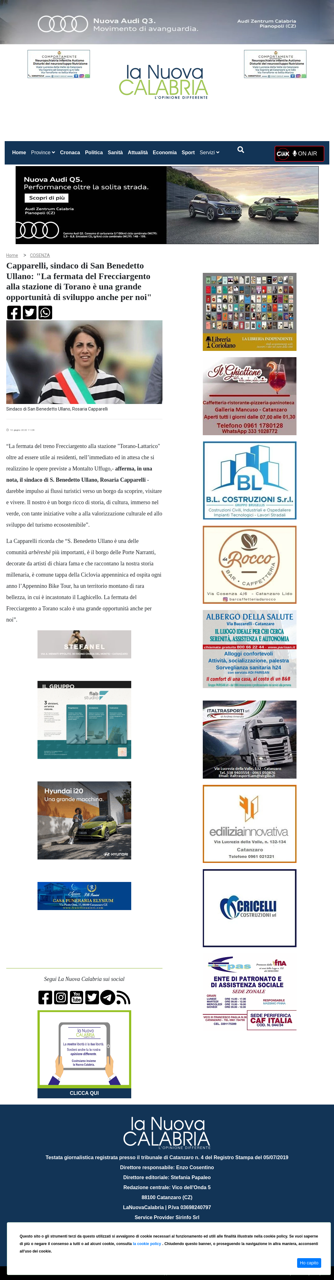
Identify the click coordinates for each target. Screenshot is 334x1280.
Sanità (115, 152)
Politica (94, 152)
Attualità (138, 152)
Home (20, 151)
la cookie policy (147, 1244)
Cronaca (70, 152)
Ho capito (309, 1262)
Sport (188, 152)
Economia (165, 152)
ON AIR (305, 153)
